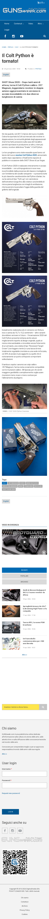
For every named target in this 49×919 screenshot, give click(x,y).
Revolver (38, 486)
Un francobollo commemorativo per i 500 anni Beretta (33, 641)
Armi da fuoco (32, 483)
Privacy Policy (25, 910)
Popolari (24, 576)
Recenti (24, 570)
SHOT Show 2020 (9, 489)
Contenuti (18, 24)
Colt (4, 483)
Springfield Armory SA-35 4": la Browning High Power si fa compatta (35, 608)
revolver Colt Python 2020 (26, 155)
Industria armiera (10, 486)
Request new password (11, 793)
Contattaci (24, 902)
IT (41, 2)
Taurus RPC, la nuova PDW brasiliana (34, 623)
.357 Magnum (13, 483)
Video (30, 24)
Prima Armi (28, 486)
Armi (20, 486)
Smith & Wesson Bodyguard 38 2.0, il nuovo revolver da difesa (34, 592)
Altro (40, 24)
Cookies (25, 914)
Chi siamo (24, 897)
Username (7, 769)
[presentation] (22, 801)
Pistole (38, 69)
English (6, 75)
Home (6, 24)
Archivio (24, 582)
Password (6, 780)
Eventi (22, 483)
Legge (6, 30)
